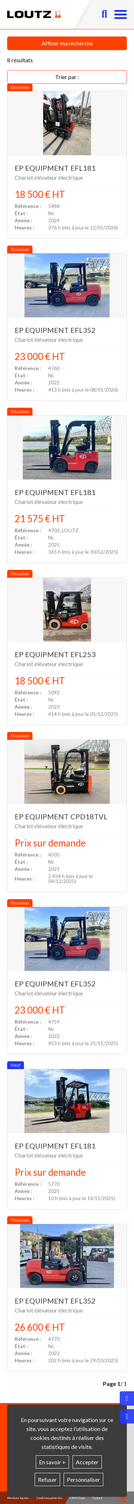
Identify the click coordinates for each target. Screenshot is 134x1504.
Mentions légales (18, 1498)
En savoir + (52, 1462)
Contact (97, 1498)
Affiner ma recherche (67, 43)
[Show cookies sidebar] (123, 1497)
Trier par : (67, 76)
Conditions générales (49, 1498)
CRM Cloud (77, 1498)
